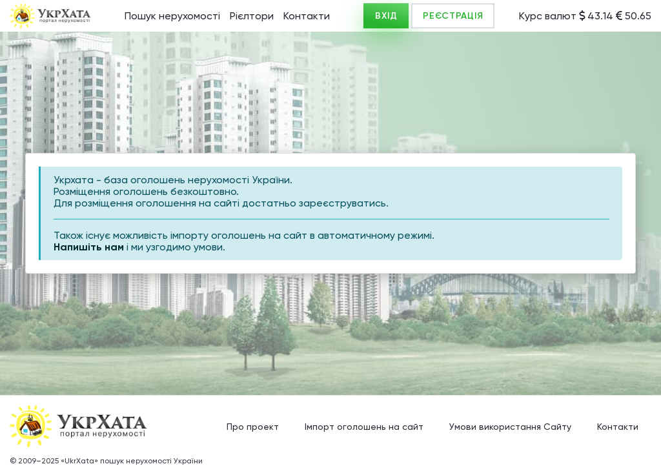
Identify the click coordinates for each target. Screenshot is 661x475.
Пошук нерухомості (172, 16)
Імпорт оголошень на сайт (364, 426)
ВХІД (386, 15)
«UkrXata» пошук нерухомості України (132, 460)
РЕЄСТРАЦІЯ (453, 15)
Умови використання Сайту (510, 426)
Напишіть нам (89, 247)
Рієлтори (252, 16)
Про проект (253, 426)
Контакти (306, 16)
